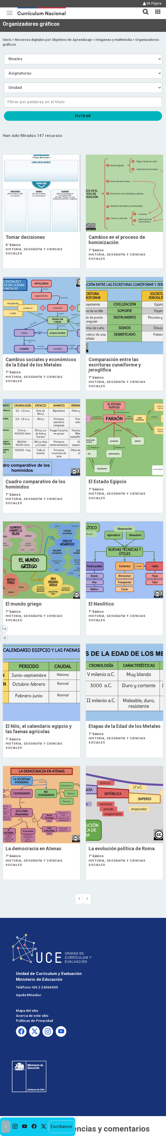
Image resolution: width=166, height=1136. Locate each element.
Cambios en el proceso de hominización (117, 239)
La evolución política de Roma (122, 848)
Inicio (7, 40)
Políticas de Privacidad (34, 1021)
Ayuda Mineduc (28, 995)
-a (5, 637)
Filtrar (83, 116)
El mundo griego (24, 604)
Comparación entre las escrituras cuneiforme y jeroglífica (115, 365)
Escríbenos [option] (61, 1126)
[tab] (143, 8)
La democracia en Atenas (33, 848)
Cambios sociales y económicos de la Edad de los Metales (41, 362)
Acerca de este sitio (32, 1016)
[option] (15, 1126)
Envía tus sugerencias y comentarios (83, 1128)
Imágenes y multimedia (113, 40)
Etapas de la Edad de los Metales (124, 726)
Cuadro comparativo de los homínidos (35, 484)
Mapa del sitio (27, 1011)
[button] (143, 8)
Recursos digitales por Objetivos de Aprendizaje (53, 40)
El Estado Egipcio (107, 481)
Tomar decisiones (25, 237)
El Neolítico (101, 604)
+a (5, 628)
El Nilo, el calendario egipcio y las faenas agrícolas (39, 728)
